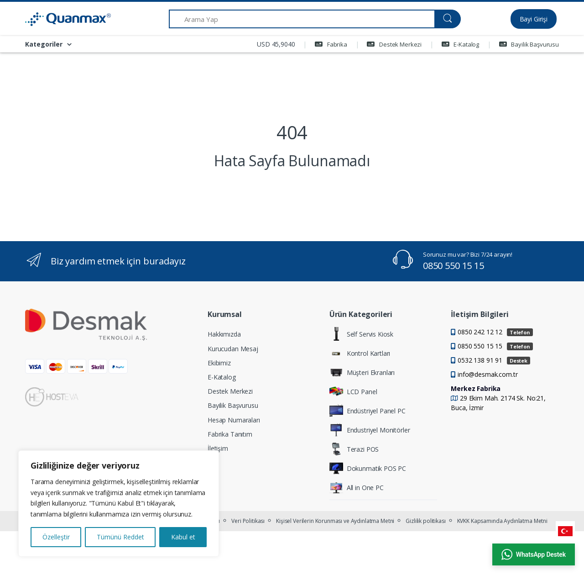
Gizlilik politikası (425, 521)
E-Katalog (460, 44)
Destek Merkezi (394, 44)
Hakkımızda (224, 334)
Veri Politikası (248, 521)
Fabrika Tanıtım (230, 434)
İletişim (218, 448)
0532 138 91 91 (494, 360)
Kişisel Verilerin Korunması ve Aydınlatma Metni (335, 521)
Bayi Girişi (534, 19)
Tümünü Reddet (120, 537)
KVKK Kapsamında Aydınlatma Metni (502, 521)
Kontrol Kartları (360, 353)
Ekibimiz (219, 363)
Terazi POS (354, 449)
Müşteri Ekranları (362, 372)
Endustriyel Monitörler (369, 430)
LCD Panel (353, 391)
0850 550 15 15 (453, 265)
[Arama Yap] (302, 19)
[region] (118, 503)
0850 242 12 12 (495, 331)
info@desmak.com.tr (487, 374)
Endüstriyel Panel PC (367, 410)
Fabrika (331, 44)
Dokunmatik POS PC (368, 468)
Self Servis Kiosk (361, 334)
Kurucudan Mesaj (233, 348)
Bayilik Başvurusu (529, 44)
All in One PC (356, 487)
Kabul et (183, 537)
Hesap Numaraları (234, 420)
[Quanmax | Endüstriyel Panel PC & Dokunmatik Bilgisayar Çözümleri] (59, 19)
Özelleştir (56, 537)
